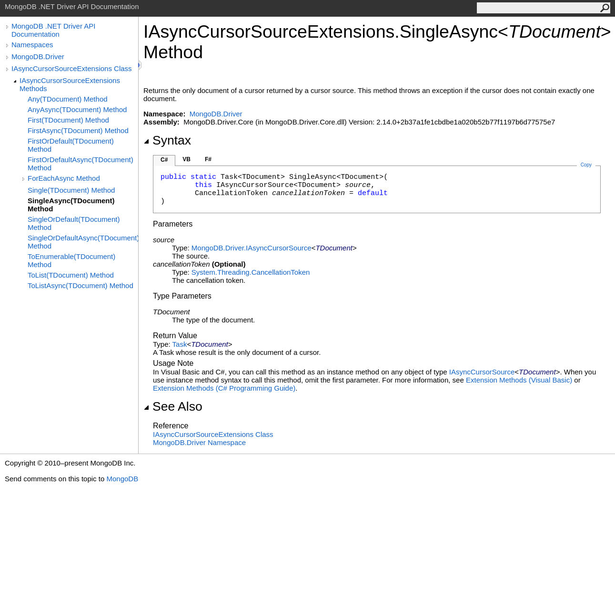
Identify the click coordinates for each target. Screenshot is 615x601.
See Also (172, 406)
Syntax (167, 140)
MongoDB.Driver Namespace (199, 442)
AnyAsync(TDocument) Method (77, 109)
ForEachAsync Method (64, 178)
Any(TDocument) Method (68, 99)
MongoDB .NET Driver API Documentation (53, 30)
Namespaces (32, 45)
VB (186, 159)
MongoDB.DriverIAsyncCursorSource (252, 248)
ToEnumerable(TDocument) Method (71, 260)
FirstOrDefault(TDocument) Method (71, 145)
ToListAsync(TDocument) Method (80, 285)
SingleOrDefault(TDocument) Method (74, 223)
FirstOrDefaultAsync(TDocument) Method (80, 163)
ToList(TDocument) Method (71, 275)
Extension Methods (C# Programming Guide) (224, 388)
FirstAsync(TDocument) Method (78, 130)
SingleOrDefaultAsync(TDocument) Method (83, 242)
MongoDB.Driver (37, 56)
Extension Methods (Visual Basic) (519, 380)
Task (179, 344)
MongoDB (122, 479)
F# (208, 159)
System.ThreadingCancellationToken (251, 272)
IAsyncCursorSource (482, 372)
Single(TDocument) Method (71, 190)
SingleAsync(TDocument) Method (71, 205)
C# (164, 159)
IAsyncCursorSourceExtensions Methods (70, 84)
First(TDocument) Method (68, 120)
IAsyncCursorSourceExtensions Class (71, 68)
